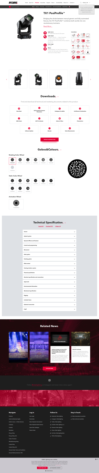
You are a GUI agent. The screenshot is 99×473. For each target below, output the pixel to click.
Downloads (42, 6)
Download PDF (49, 226)
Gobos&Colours (49, 6)
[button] (49, 470)
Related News (65, 6)
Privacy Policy (58, 465)
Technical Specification (57, 6)
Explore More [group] (49, 368)
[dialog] (49, 465)
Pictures (37, 6)
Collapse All (58, 226)
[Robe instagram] (49, 380)
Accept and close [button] (42, 467)
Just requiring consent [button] (55, 467)
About (33, 6)
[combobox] (95, 459)
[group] (6, 79)
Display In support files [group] (49, 139)
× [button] (97, 459)
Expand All (40, 226)
